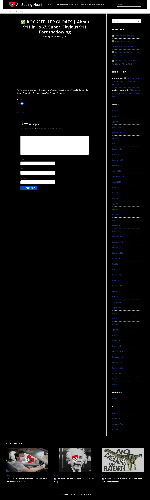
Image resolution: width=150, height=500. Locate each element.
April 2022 (115, 122)
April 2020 (115, 204)
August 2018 (116, 258)
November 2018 (117, 242)
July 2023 (115, 116)
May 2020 (115, 198)
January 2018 (116, 280)
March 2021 (116, 144)
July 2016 (115, 379)
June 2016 (115, 384)
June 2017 (115, 319)
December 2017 (117, 286)
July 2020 (115, 187)
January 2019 (116, 231)
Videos (21, 113)
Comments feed (117, 424)
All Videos (13, 11)
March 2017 (116, 335)
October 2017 (117, 297)
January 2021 (116, 155)
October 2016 (117, 362)
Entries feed (116, 419)
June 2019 (115, 215)
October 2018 (117, 247)
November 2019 (117, 209)
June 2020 (115, 193)
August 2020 (116, 182)
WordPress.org (117, 429)
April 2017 (115, 330)
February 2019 (117, 226)
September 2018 (118, 253)
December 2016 (117, 351)
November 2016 (117, 357)
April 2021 (115, 138)
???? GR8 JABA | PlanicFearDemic (123, 47)
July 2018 (115, 264)
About (22, 11)
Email (22, 169)
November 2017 (117, 291)
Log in (114, 413)
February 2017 (117, 341)
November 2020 (117, 165)
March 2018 (116, 269)
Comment (24, 134)
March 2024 (116, 111)
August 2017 (116, 308)
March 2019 (116, 220)
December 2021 (117, 133)
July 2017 (115, 313)
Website (23, 178)
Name (23, 159)
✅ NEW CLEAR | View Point (121, 41)
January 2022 (116, 127)
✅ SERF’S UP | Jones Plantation (123, 36)
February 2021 (117, 149)
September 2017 (118, 302)
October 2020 (117, 171)
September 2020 (118, 176)
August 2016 (116, 373)
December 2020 (117, 160)
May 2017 (115, 324)
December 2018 (117, 237)
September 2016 (118, 368)
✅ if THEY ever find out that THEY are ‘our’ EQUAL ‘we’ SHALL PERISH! (126, 81)
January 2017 (116, 346)
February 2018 (117, 275)
